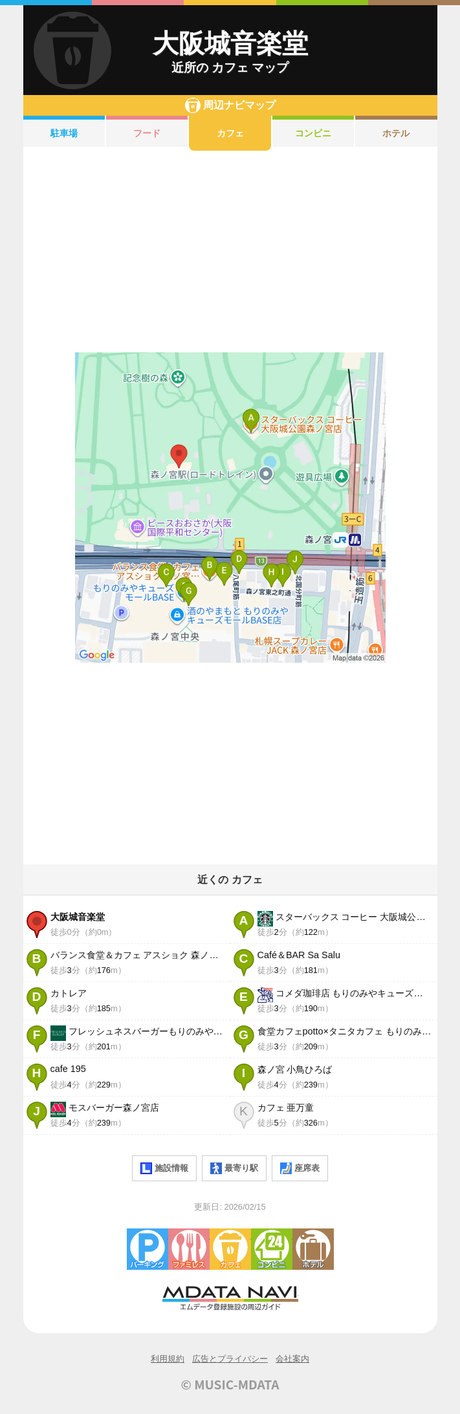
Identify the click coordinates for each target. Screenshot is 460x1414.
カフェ (230, 133)
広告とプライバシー (230, 1359)
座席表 (300, 1168)
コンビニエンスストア (271, 1249)
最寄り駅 (234, 1168)
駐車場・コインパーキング (147, 1249)
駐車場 (64, 133)
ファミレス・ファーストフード (189, 1249)
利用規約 (167, 1359)
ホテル (396, 133)
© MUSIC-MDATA (230, 1384)
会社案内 (292, 1359)
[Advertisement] (230, 251)
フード (146, 133)
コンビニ (313, 133)
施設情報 (164, 1168)
